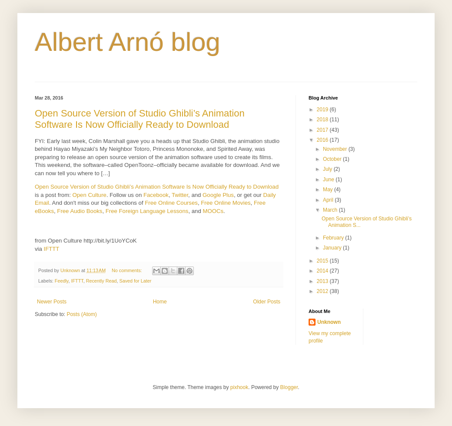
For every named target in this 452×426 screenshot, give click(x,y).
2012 (323, 291)
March (331, 210)
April (329, 200)
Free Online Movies (225, 203)
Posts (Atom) (81, 314)
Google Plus (218, 195)
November (336, 149)
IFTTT (52, 249)
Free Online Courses (171, 203)
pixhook (239, 387)
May (328, 189)
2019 (323, 109)
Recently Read (101, 280)
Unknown (329, 322)
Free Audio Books (79, 211)
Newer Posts (51, 302)
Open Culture (89, 195)
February (334, 238)
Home (160, 302)
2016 (323, 140)
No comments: (127, 270)
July (328, 169)
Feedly (62, 280)
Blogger (289, 387)
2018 (323, 119)
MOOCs (213, 211)
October (333, 159)
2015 (323, 261)
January (333, 248)
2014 (323, 271)
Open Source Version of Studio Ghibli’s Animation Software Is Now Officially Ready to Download (140, 119)
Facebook (156, 195)
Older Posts (266, 302)
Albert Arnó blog (127, 42)
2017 (323, 130)
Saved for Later (135, 280)
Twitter (180, 195)
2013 (323, 281)
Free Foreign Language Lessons (147, 211)
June (329, 179)
